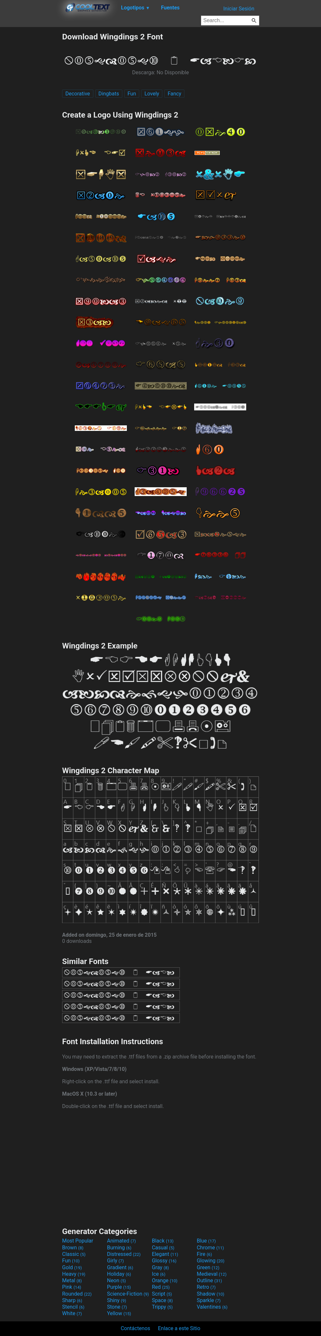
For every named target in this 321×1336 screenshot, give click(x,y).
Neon (116, 1280)
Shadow (210, 1294)
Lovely (151, 94)
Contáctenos (135, 1328)
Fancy (174, 94)
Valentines (212, 1307)
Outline (209, 1280)
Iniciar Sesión (238, 9)
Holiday (119, 1274)
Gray (160, 1267)
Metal (72, 1280)
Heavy (73, 1274)
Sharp (72, 1300)
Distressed (123, 1254)
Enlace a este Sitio (179, 1328)
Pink (71, 1287)
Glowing (210, 1261)
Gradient (120, 1267)
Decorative (77, 94)
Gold (72, 1267)
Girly (115, 1261)
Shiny (116, 1300)
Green (208, 1267)
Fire (204, 1254)
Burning (119, 1247)
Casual (163, 1247)
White (72, 1313)
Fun (131, 94)
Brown (72, 1247)
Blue (206, 1241)
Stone (117, 1307)
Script (162, 1294)
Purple (119, 1287)
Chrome (210, 1247)
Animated (121, 1241)
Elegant (165, 1254)
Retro (206, 1287)
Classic (74, 1254)
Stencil (73, 1307)
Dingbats (109, 94)
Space (162, 1300)
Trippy (162, 1307)
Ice (158, 1274)
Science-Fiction (128, 1294)
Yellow (119, 1313)
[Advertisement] (31, 129)
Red (161, 1287)
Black (163, 1241)
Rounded (77, 1294)
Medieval (212, 1274)
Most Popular (77, 1241)
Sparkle (209, 1300)
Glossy (164, 1261)
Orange (165, 1280)
